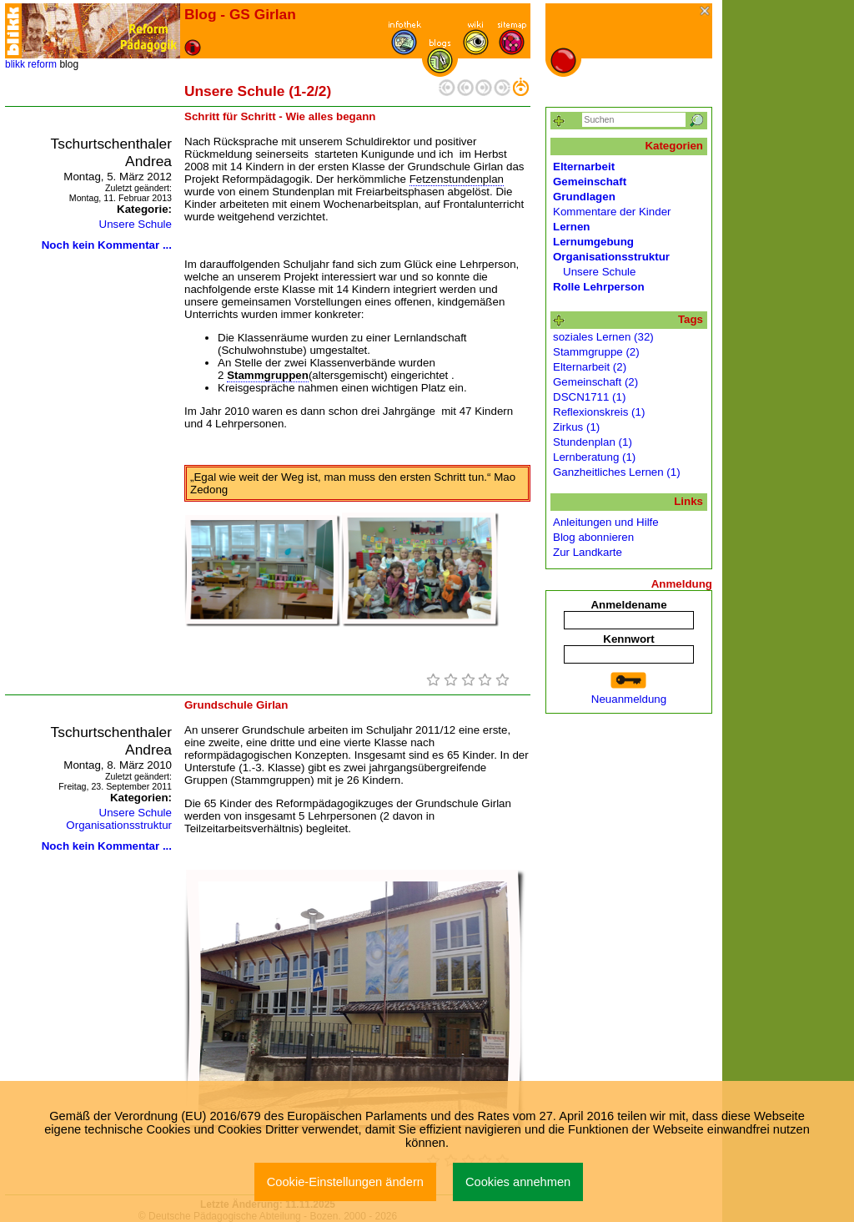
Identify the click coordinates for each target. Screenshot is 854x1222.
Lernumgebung (593, 241)
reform (42, 64)
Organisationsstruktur (119, 825)
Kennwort (628, 639)
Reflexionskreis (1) (599, 412)
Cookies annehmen (517, 1182)
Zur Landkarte (587, 552)
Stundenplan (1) (592, 442)
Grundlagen (584, 196)
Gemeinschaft (589, 181)
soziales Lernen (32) (603, 337)
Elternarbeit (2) (589, 367)
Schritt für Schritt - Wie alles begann (279, 116)
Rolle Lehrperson (599, 286)
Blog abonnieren (593, 537)
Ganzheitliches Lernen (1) (617, 472)
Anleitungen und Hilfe (606, 522)
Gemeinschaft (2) (595, 382)
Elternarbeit (584, 166)
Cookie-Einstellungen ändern (345, 1182)
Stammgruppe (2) (596, 352)
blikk (15, 64)
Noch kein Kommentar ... (107, 245)
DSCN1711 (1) (589, 397)
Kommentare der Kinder (612, 211)
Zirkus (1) (576, 427)
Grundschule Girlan (236, 705)
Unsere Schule (135, 224)
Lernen (571, 226)
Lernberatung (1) (594, 457)
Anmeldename (628, 604)
